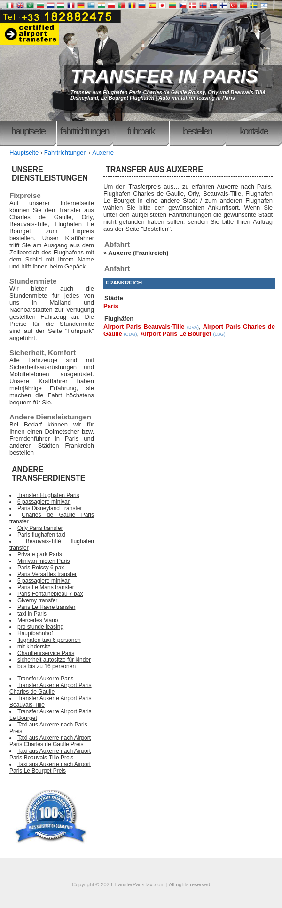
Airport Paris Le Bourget (176, 333)
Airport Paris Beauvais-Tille (144, 326)
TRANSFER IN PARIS (164, 76)
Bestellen (197, 131)
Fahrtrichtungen (84, 131)
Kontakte (254, 131)
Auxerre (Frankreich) (138, 252)
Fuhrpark (140, 131)
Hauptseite (28, 131)
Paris (110, 305)
